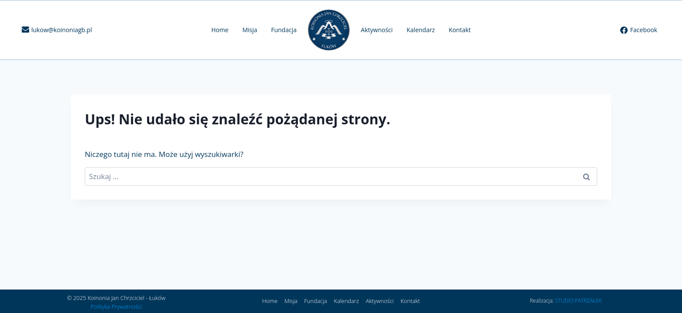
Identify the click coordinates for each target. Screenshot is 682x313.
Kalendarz (421, 30)
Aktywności (377, 30)
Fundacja (284, 30)
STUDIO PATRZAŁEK (578, 300)
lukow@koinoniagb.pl (61, 30)
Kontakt (460, 30)
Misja (249, 30)
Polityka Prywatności (116, 306)
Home (220, 30)
